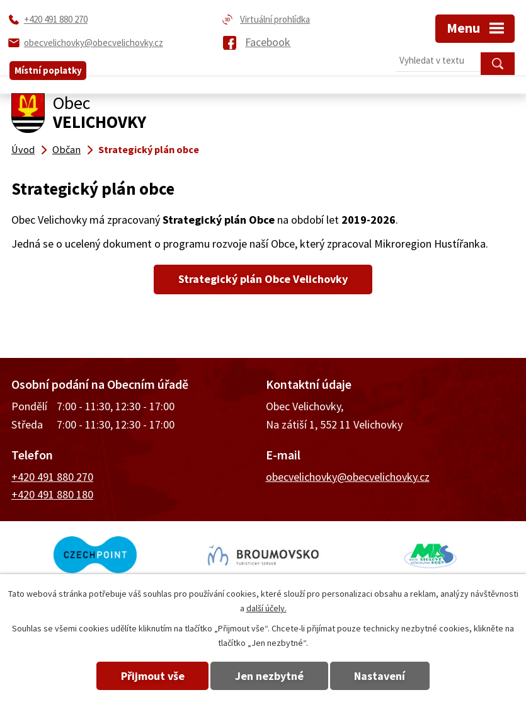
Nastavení (387, 676)
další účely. (266, 608)
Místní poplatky (48, 63)
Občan (66, 149)
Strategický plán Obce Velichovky (263, 279)
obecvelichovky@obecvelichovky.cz (348, 476)
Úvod (23, 149)
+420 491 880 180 (52, 494)
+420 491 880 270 (52, 476)
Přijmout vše (144, 676)
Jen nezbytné (269, 676)
